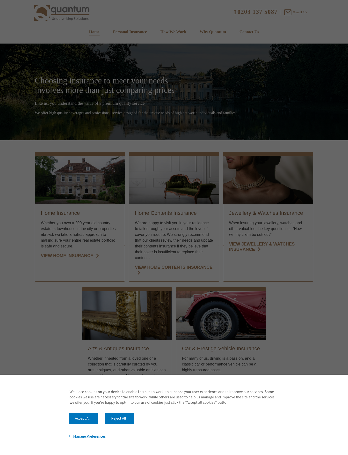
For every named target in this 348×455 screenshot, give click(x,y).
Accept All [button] (83, 418)
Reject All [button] (118, 418)
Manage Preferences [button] (89, 436)
